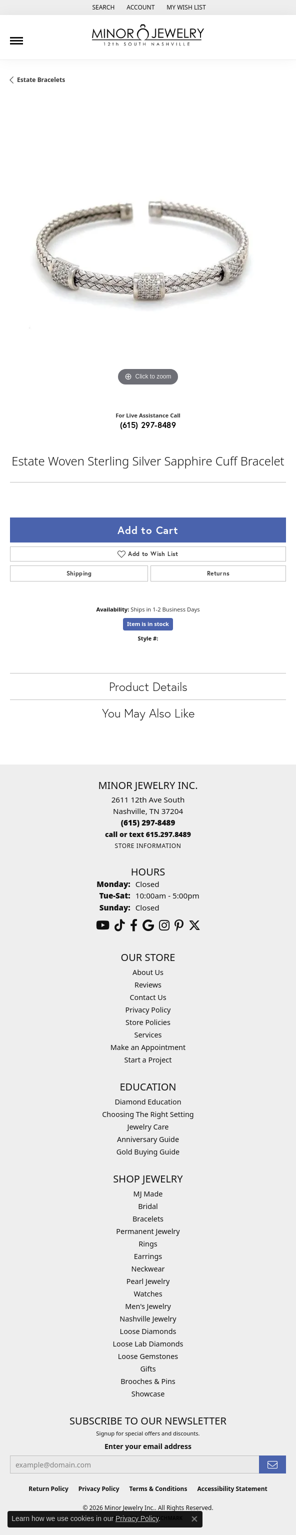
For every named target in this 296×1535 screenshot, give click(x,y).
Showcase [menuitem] (148, 1393)
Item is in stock (148, 624)
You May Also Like (148, 713)
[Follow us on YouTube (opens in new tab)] (103, 926)
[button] (102, 7)
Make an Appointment (148, 1047)
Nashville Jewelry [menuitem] (148, 1319)
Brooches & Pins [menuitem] (147, 1381)
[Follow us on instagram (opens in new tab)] (164, 926)
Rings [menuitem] (147, 1243)
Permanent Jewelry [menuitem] (148, 1231)
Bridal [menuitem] (148, 1206)
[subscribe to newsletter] (272, 1465)
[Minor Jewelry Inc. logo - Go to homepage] (148, 35)
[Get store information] (147, 846)
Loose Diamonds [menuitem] (148, 1331)
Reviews (148, 985)
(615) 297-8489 (148, 425)
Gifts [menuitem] (148, 1369)
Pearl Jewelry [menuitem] (148, 1281)
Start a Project (148, 1059)
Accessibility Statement (232, 1488)
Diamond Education (147, 1101)
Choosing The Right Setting (148, 1114)
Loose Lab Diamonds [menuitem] (147, 1343)
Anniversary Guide (148, 1139)
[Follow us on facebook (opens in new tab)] (134, 926)
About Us (148, 972)
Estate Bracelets (41, 80)
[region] (148, 250)
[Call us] (148, 834)
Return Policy (48, 1488)
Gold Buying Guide (148, 1151)
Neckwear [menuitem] (147, 1269)
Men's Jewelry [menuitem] (148, 1306)
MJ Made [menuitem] (148, 1193)
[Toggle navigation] (16, 37)
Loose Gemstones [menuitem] (148, 1356)
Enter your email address (148, 1446)
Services (148, 1035)
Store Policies (148, 1022)
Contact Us (148, 997)
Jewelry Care (148, 1127)
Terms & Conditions (159, 1488)
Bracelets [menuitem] (148, 1219)
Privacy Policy (148, 1009)
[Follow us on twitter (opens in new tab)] (194, 926)
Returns (218, 573)
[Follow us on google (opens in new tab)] (148, 926)
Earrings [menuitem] (148, 1256)
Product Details (148, 686)
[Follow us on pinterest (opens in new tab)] (179, 926)
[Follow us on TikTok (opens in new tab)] (119, 926)
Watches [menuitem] (148, 1293)
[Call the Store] (148, 823)
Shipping (79, 573)
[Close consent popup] (195, 1519)
